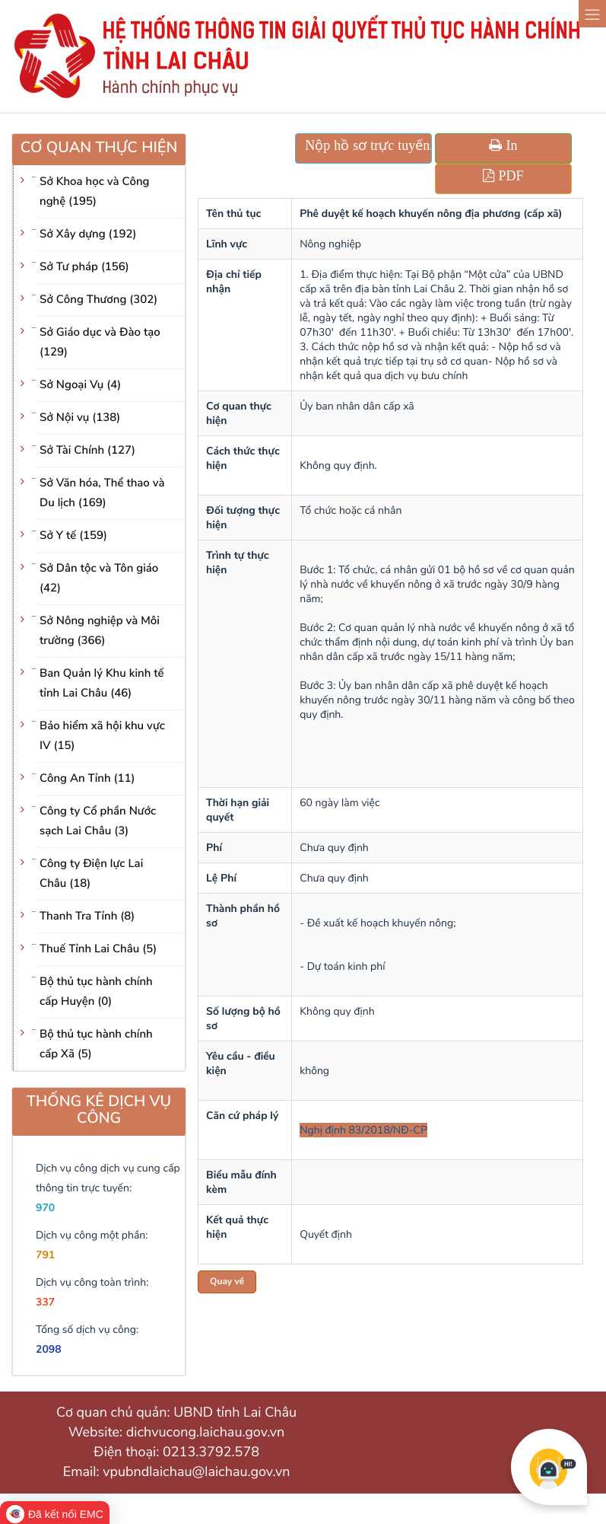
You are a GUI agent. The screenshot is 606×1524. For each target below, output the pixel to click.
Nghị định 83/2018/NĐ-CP (363, 1130)
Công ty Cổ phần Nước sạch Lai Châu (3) (98, 821)
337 (45, 1302)
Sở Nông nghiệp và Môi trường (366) (100, 631)
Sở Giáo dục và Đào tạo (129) (100, 342)
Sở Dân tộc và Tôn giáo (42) (99, 578)
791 (45, 1255)
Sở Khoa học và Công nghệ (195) (95, 191)
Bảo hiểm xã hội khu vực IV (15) (102, 736)
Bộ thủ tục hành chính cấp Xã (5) (96, 1044)
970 (45, 1207)
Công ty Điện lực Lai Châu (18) (91, 873)
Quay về (227, 1282)
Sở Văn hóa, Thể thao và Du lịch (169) (102, 493)
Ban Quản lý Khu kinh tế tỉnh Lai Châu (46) (102, 683)
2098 (49, 1349)
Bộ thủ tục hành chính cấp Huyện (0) (96, 991)
